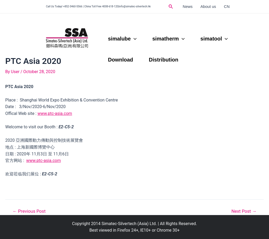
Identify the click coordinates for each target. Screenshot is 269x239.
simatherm (168, 38)
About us (208, 6)
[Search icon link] (171, 6)
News (188, 6)
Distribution (163, 60)
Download (120, 60)
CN (227, 6)
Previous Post (29, 211)
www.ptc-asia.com (55, 113)
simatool (214, 38)
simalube (122, 38)
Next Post (243, 211)
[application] (134, 38)
